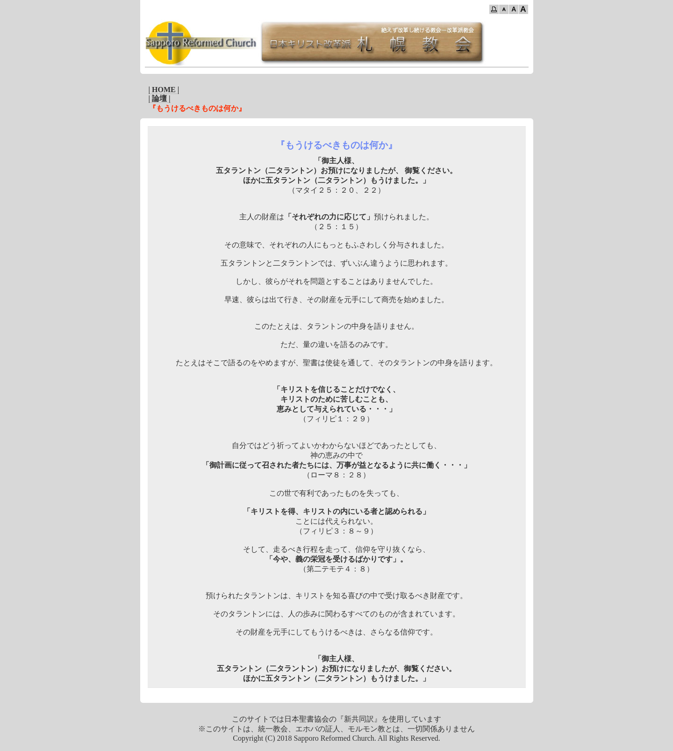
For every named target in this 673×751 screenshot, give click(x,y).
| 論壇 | (160, 98)
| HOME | (164, 90)
